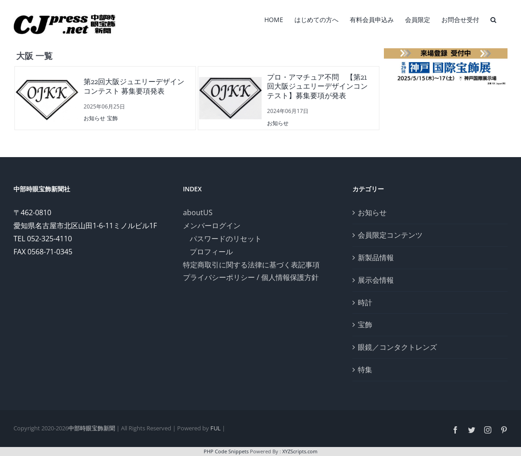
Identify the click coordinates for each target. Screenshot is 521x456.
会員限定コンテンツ (390, 235)
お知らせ (94, 118)
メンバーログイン (211, 225)
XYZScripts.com (299, 451)
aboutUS (198, 212)
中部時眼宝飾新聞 (91, 428)
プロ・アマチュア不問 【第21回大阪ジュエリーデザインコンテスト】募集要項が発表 (317, 86)
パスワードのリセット (226, 239)
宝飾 (112, 118)
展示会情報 (376, 280)
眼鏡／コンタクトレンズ (397, 347)
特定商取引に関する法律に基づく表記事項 (251, 265)
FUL (215, 428)
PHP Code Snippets (226, 451)
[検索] (493, 19)
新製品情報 (376, 257)
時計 (365, 302)
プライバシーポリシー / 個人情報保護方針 (251, 277)
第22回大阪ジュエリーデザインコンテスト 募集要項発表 (134, 86)
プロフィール (211, 252)
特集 (365, 370)
